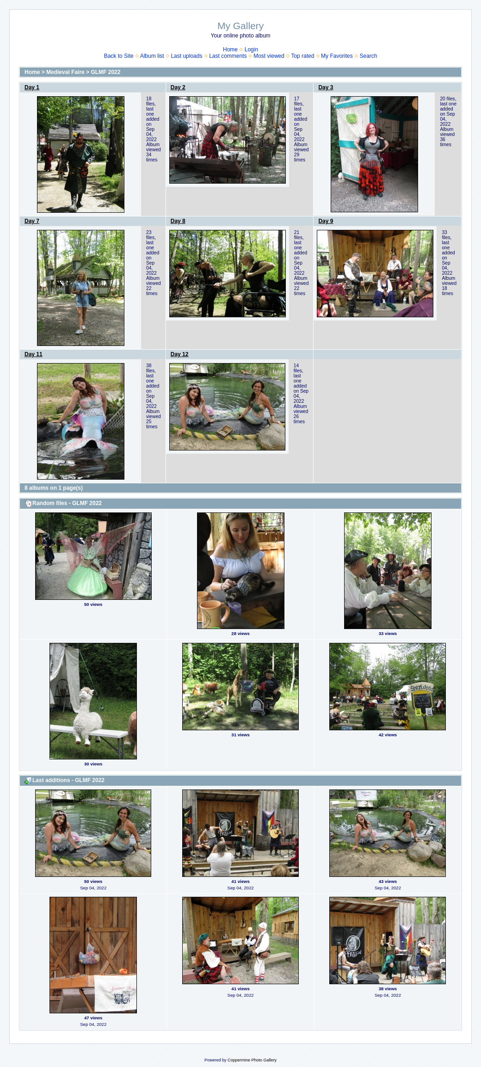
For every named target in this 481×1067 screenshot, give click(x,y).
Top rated (302, 56)
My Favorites (337, 56)
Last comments (228, 56)
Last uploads (186, 56)
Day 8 (178, 221)
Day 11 (34, 354)
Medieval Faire (65, 72)
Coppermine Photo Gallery (252, 1060)
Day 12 (180, 354)
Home (230, 49)
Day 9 (325, 221)
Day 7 (32, 221)
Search (368, 56)
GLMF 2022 (105, 72)
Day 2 (178, 87)
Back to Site (119, 56)
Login (251, 49)
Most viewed (268, 56)
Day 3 (325, 87)
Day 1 (32, 87)
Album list (152, 56)
